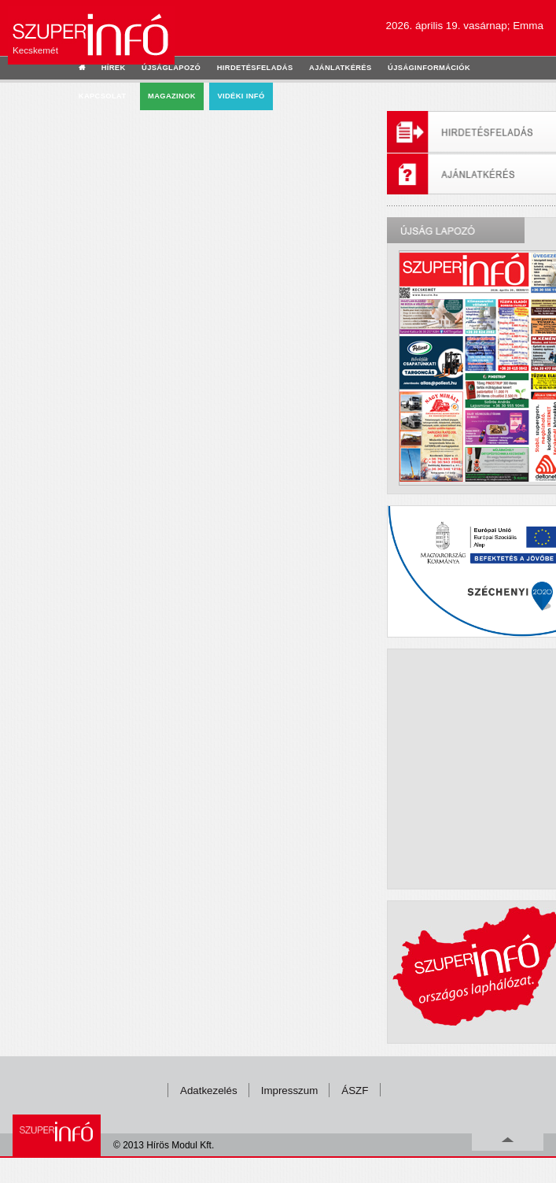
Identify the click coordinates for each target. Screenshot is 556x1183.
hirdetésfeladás (255, 68)
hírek (113, 68)
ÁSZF (354, 1090)
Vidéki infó (240, 96)
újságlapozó (171, 68)
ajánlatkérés (340, 68)
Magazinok (172, 96)
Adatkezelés (208, 1090)
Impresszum (290, 1090)
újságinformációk (429, 68)
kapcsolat (103, 96)
